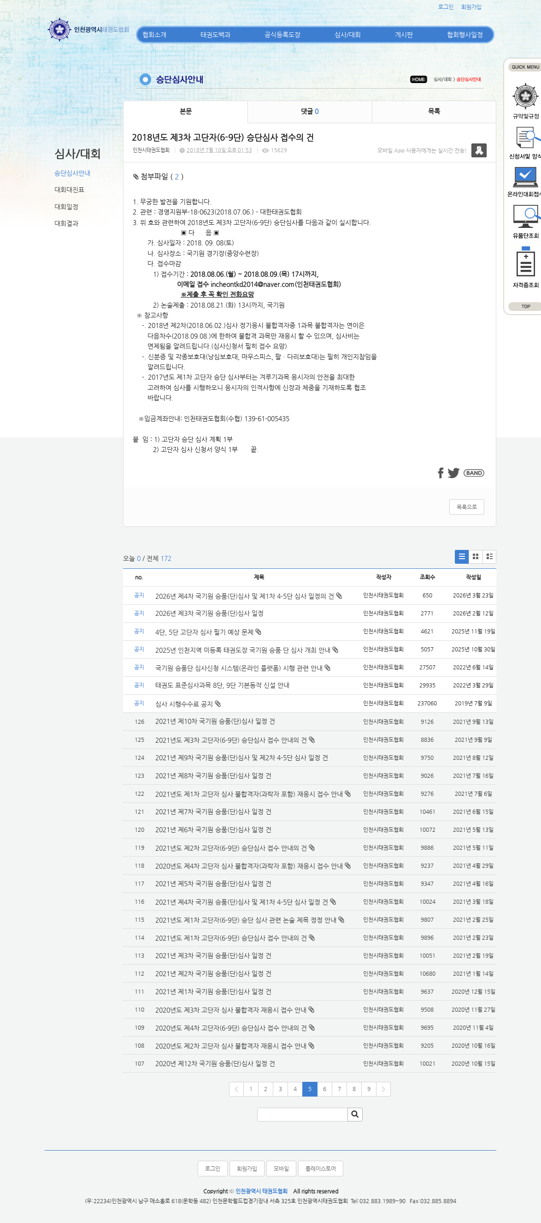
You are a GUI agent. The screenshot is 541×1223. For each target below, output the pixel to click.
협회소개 (154, 34)
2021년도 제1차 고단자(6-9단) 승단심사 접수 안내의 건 (231, 938)
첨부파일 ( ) (158, 176)
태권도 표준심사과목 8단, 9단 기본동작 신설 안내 (222, 685)
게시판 (404, 34)
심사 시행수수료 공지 (188, 704)
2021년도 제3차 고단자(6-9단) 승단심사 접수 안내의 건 (231, 740)
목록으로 (467, 507)
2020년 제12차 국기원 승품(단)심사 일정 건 (215, 1063)
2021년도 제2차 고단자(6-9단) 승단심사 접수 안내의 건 (231, 848)
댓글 (309, 111)
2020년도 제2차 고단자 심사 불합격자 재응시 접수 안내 (230, 1046)
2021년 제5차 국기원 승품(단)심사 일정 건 (213, 883)
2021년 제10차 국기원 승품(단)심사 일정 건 (215, 721)
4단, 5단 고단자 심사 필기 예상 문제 (208, 632)
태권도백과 (215, 34)
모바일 (281, 1168)
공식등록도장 (282, 34)
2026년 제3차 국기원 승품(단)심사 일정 (210, 613)
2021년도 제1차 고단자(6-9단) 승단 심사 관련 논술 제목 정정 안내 (245, 920)
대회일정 (66, 206)
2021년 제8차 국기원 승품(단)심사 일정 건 (213, 775)
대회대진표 (69, 189)
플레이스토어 (321, 1168)
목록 (434, 111)
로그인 (445, 7)
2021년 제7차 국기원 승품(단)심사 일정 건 (213, 811)
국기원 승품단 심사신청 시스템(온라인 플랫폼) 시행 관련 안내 (242, 668)
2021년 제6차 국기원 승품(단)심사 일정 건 (213, 829)
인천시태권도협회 (151, 150)
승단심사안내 (72, 173)
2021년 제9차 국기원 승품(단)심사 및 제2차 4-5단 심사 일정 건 (241, 757)
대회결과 (66, 223)
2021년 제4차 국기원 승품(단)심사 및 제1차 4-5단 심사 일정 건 (241, 902)
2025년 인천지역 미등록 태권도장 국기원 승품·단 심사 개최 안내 (246, 650)
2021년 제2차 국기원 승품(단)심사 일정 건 (213, 973)
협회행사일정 (465, 34)
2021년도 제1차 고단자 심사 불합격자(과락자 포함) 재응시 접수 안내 (249, 794)
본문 (186, 111)
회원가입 (471, 7)
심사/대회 (348, 34)
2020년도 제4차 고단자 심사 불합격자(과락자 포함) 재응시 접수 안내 (249, 866)
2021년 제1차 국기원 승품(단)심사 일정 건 (213, 991)
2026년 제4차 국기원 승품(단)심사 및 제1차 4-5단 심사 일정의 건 (248, 596)
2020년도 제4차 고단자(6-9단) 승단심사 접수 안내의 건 (231, 1028)
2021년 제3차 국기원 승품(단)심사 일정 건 (213, 955)
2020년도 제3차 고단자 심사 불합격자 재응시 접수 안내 (230, 1010)
